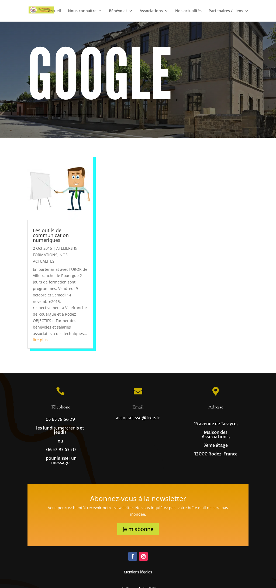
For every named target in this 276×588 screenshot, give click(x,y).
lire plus (40, 339)
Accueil (54, 11)
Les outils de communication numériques (51, 235)
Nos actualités (188, 11)
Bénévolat (118, 11)
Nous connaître (82, 11)
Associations (151, 11)
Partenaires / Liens (226, 11)
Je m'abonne (138, 529)
